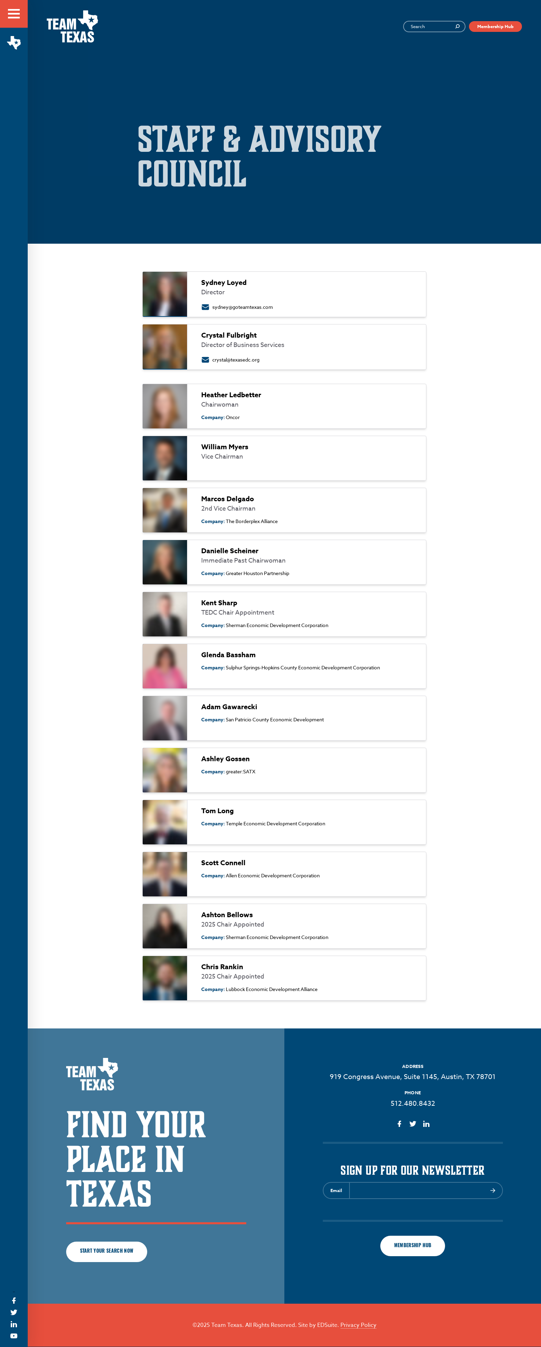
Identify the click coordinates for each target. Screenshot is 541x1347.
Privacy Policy (358, 1325)
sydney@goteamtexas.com (242, 307)
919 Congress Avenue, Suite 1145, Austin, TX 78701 (413, 1077)
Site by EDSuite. (318, 1325)
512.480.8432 (413, 1103)
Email (336, 1190)
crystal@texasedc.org (235, 359)
